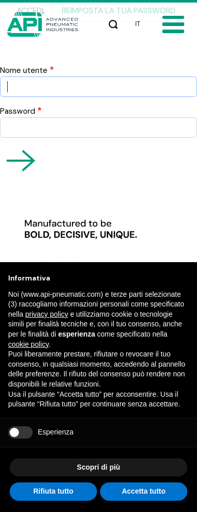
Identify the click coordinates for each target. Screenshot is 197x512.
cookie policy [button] (28, 344)
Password (17, 111)
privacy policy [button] (46, 314)
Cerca (113, 22)
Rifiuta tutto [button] (53, 491)
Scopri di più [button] (98, 467)
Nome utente (23, 70)
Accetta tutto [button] (144, 491)
